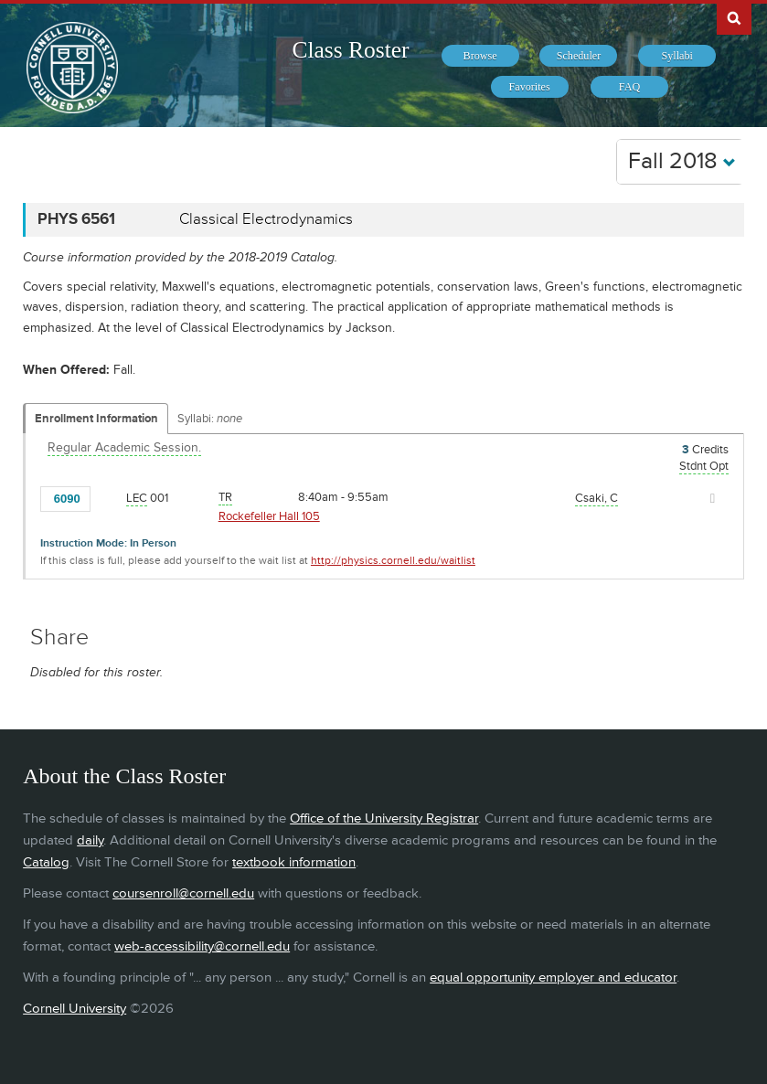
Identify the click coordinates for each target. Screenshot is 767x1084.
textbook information (294, 862)
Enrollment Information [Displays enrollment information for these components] (96, 418)
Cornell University (74, 1008)
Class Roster (350, 50)
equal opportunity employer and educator (553, 977)
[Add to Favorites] (109, 497)
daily (90, 840)
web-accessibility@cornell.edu (202, 946)
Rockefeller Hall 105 (269, 516)
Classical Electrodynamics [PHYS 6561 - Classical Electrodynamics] (266, 219)
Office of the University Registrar (384, 818)
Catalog (46, 862)
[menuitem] (480, 56)
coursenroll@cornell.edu (183, 893)
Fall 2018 (682, 161)
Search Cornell (734, 17)
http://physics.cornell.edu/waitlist (393, 561)
